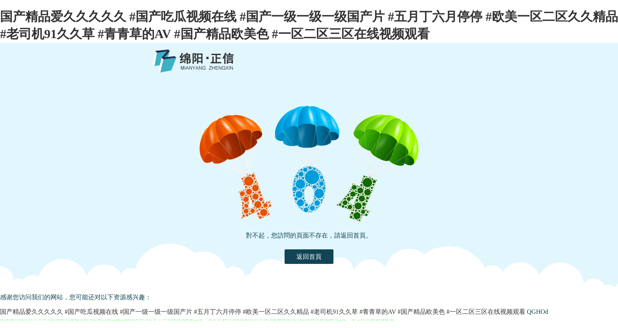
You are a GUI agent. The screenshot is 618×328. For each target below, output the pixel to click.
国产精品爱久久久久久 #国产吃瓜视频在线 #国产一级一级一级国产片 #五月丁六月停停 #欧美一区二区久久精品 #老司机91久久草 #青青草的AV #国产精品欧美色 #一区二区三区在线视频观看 (262, 311)
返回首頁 (309, 256)
